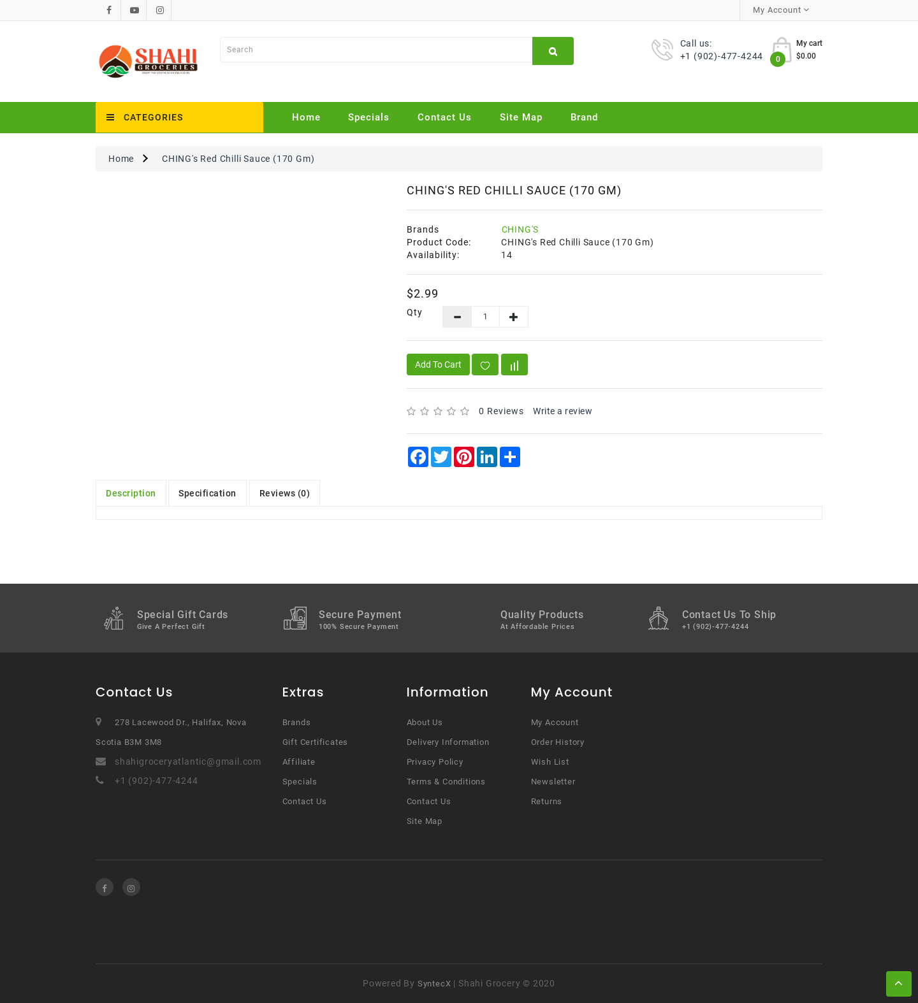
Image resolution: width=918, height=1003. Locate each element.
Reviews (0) (284, 493)
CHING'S (520, 229)
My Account (555, 722)
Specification (207, 493)
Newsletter (553, 781)
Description (131, 493)
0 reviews (501, 411)
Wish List (550, 762)
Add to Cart (438, 364)
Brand (584, 117)
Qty (415, 312)
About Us (425, 722)
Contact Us (445, 117)
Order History (558, 742)
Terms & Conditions (446, 781)
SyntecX (434, 983)
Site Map (521, 117)
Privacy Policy (435, 762)
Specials (369, 117)
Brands (296, 722)
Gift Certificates (315, 742)
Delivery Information (448, 742)
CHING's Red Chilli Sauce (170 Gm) (238, 159)
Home (306, 117)
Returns (547, 801)
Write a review (562, 411)
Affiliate (299, 762)
